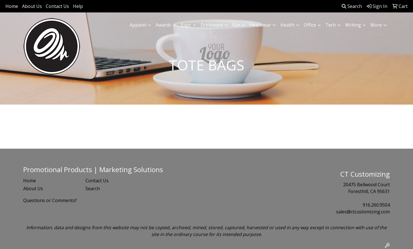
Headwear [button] (260, 25)
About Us (32, 6)
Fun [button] (236, 25)
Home (11, 6)
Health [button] (287, 25)
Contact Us (57, 6)
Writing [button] (353, 25)
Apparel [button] (138, 25)
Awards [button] (163, 25)
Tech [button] (330, 25)
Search (352, 6)
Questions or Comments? (50, 200)
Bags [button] (185, 25)
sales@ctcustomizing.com (363, 212)
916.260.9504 (376, 205)
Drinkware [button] (212, 25)
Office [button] (310, 25)
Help (78, 6)
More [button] (376, 25)
